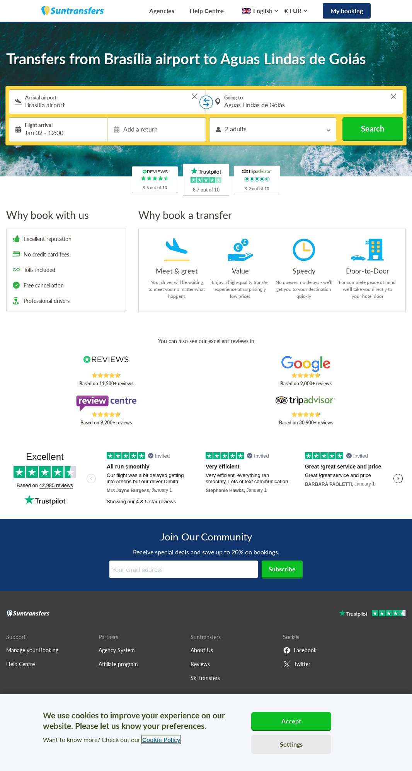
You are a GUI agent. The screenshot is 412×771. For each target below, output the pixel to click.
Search (372, 128)
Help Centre (207, 10)
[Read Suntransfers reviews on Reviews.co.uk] (106, 364)
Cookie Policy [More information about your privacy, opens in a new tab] (161, 739)
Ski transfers (205, 678)
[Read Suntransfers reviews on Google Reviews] (306, 364)
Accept (291, 721)
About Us (202, 650)
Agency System (117, 650)
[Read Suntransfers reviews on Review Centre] (106, 403)
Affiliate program (118, 664)
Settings (291, 744)
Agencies (161, 10)
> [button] (194, 96)
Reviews (200, 664)
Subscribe (282, 569)
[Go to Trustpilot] (372, 614)
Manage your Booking (32, 650)
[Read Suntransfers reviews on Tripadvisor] (306, 403)
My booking (346, 10)
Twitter (296, 664)
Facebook (300, 650)
